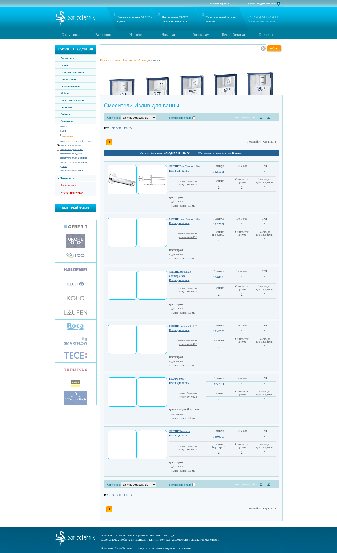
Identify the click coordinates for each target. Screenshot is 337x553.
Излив (142, 60)
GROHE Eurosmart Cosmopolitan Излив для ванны (180, 276)
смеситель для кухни (71, 170)
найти (273, 48)
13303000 (218, 436)
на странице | (242, 117)
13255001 (218, 171)
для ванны (67, 135)
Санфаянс (66, 107)
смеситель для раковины (73, 157)
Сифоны (65, 114)
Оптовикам (200, 35)
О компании (71, 35)
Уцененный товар (72, 192)
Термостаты (68, 178)
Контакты (266, 35)
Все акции (103, 35)
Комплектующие (70, 85)
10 (253, 117)
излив (63, 130)
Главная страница (110, 60)
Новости (135, 35)
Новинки (168, 35)
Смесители (67, 121)
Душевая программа (72, 71)
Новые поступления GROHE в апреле (134, 19)
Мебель (65, 93)
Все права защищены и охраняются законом (163, 548)
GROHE (116, 128)
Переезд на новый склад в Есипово (221, 19)
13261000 (218, 277)
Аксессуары (67, 57)
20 (261, 117)
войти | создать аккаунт (262, 3)
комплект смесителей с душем (76, 140)
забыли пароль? (219, 3)
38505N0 (218, 384)
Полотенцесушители (72, 100)
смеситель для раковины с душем (74, 164)
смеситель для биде (71, 145)
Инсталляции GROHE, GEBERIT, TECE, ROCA (176, 19)
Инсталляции (69, 78)
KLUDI (128, 128)
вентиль (64, 126)
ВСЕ (107, 128)
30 (268, 117)
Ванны (65, 64)
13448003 (218, 331)
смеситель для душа (71, 153)
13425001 (218, 224)
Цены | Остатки (233, 35)
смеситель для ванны (71, 149)
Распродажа (68, 185)
